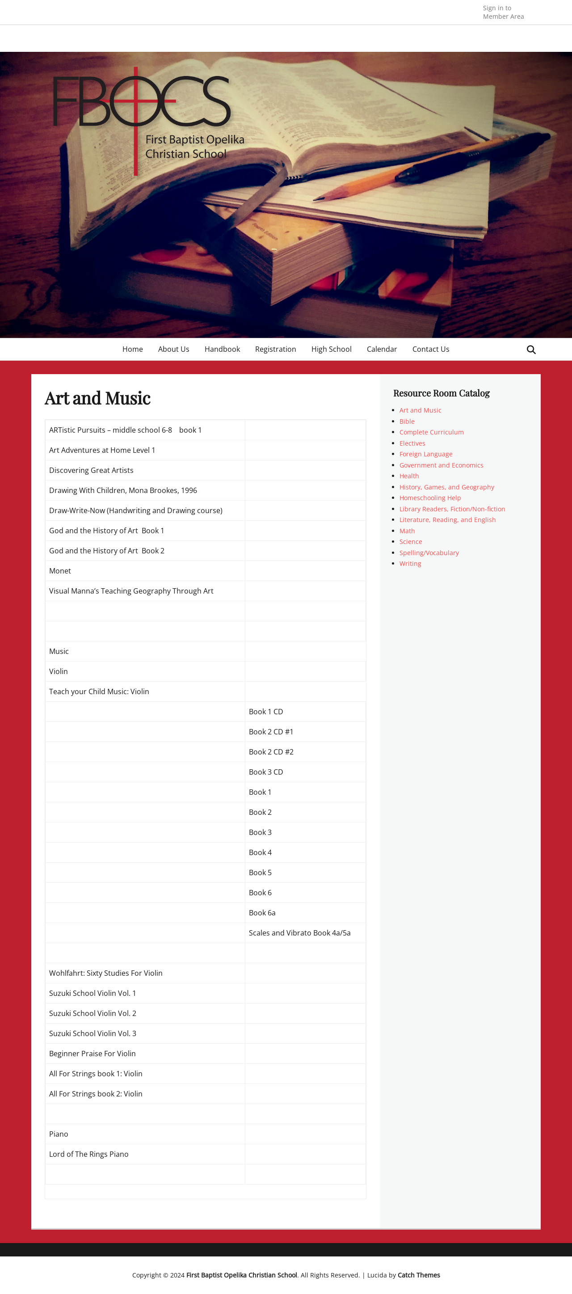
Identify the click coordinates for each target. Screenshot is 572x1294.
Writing (410, 563)
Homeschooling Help (430, 497)
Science (411, 541)
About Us (173, 349)
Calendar (382, 349)
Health (409, 476)
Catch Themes (419, 1275)
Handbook (222, 349)
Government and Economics (442, 465)
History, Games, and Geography (447, 487)
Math (407, 531)
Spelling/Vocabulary (429, 552)
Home (132, 349)
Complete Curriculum (432, 432)
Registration (275, 349)
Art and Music (421, 410)
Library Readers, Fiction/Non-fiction (452, 509)
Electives (412, 443)
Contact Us (431, 349)
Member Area (503, 12)
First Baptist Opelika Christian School (241, 1275)
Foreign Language (426, 454)
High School (331, 349)
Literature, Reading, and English (448, 519)
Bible (407, 421)
